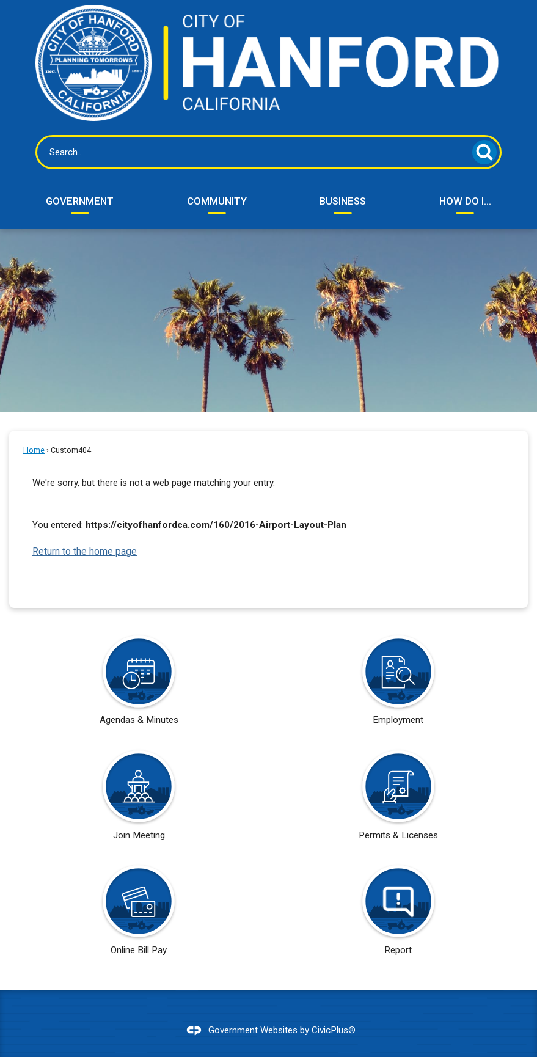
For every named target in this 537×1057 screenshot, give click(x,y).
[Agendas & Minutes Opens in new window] (138, 684)
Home (34, 450)
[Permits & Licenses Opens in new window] (398, 799)
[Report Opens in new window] (398, 914)
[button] (484, 152)
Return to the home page (84, 551)
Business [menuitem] (343, 201)
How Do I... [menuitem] (465, 201)
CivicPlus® (334, 1030)
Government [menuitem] (80, 201)
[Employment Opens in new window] (398, 684)
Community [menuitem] (217, 201)
